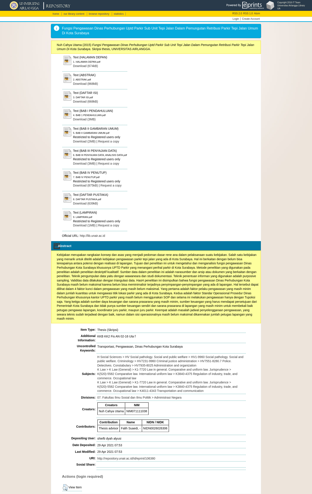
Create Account (251, 18)
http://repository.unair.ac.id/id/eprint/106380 (126, 458)
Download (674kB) (85, 66)
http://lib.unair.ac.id (92, 235)
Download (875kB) (85, 185)
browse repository (99, 13)
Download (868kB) (85, 83)
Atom (257, 13)
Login (236, 18)
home (56, 13)
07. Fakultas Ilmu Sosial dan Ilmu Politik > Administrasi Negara (139, 397)
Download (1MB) (84, 225)
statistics (119, 13)
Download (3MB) (84, 119)
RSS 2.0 (237, 13)
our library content (73, 13)
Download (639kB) (85, 203)
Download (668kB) (85, 101)
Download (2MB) (84, 141)
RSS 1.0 (248, 13)
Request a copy (108, 141)
